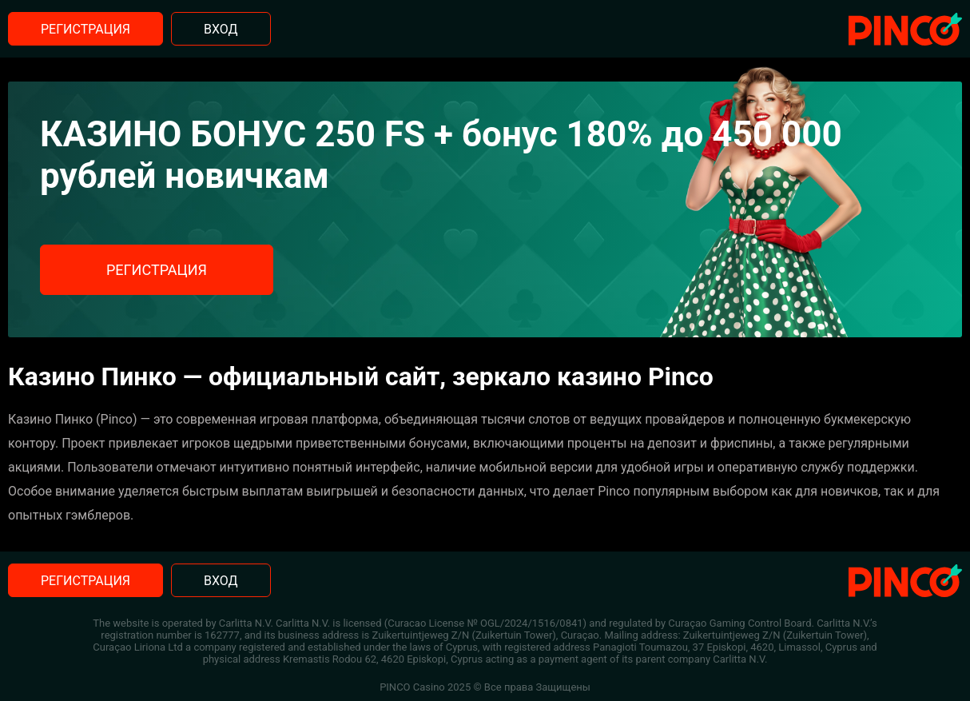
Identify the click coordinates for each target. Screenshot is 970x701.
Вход (221, 29)
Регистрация (85, 29)
